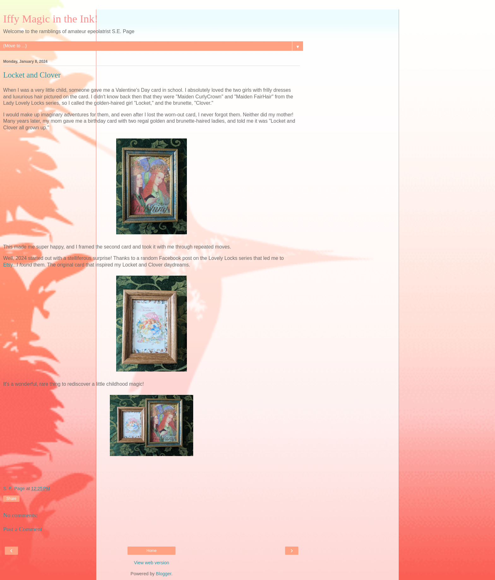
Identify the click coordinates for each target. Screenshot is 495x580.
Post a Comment (22, 529)
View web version (151, 562)
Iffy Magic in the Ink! (50, 19)
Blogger (163, 573)
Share (11, 498)
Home (151, 550)
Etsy (8, 264)
